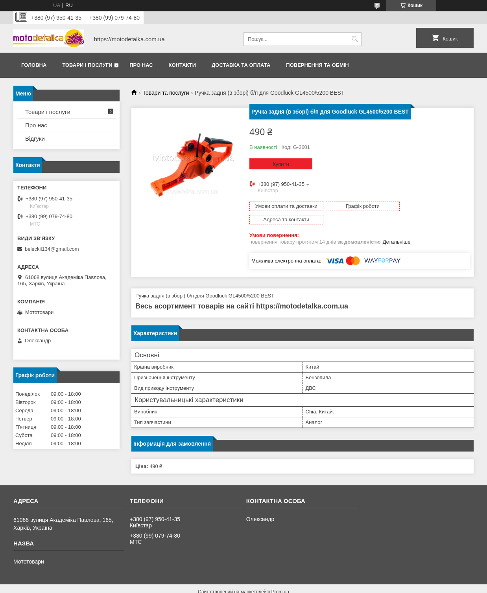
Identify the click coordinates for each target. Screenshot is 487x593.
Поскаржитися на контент (227, 585)
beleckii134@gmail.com (52, 249)
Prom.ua (280, 578)
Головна (33, 65)
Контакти (182, 65)
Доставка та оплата (241, 65)
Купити (281, 164)
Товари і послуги (87, 65)
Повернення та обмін (317, 65)
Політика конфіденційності (288, 585)
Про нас (141, 65)
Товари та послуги (165, 93)
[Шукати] (355, 39)
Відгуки (35, 138)
